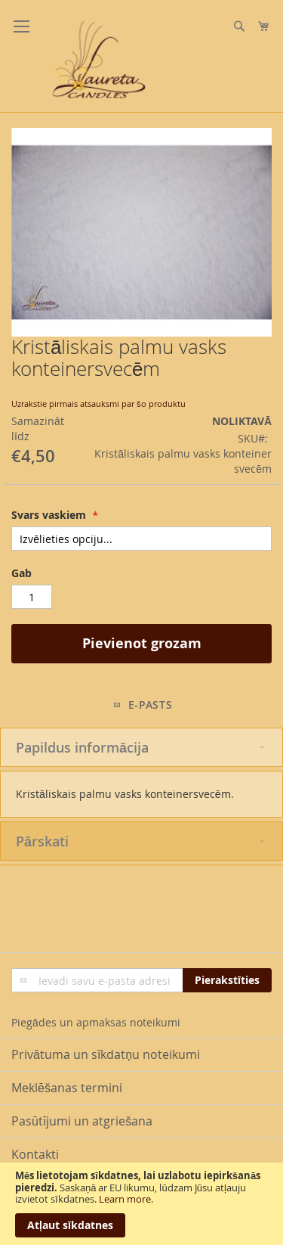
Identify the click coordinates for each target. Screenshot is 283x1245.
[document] (141, 1203)
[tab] (141, 747)
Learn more (125, 1199)
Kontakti (35, 1154)
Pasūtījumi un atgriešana (81, 1121)
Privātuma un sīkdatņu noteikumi (105, 1054)
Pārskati (42, 841)
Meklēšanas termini (66, 1087)
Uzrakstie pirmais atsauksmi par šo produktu (98, 403)
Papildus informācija (82, 747)
